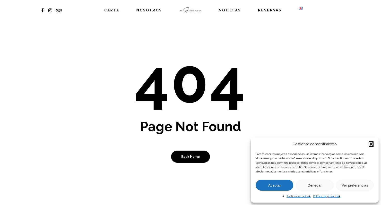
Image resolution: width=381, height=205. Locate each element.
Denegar (315, 185)
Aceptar (274, 185)
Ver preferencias (355, 185)
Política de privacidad (326, 196)
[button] (371, 144)
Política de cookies (298, 196)
